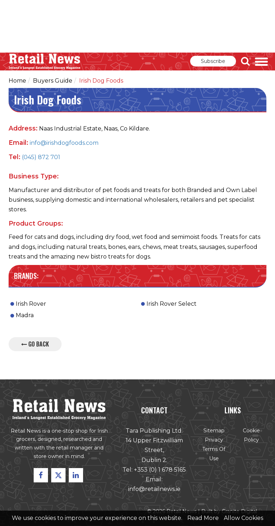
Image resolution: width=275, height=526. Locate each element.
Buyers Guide (52, 80)
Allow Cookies (243, 518)
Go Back (35, 344)
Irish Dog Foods (101, 80)
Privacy (213, 441)
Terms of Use (213, 455)
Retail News (45, 61)
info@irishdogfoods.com (64, 142)
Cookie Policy (249, 436)
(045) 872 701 (41, 157)
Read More (203, 518)
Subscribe (213, 61)
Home (17, 80)
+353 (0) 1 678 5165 (159, 470)
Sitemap (213, 431)
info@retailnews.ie (154, 489)
